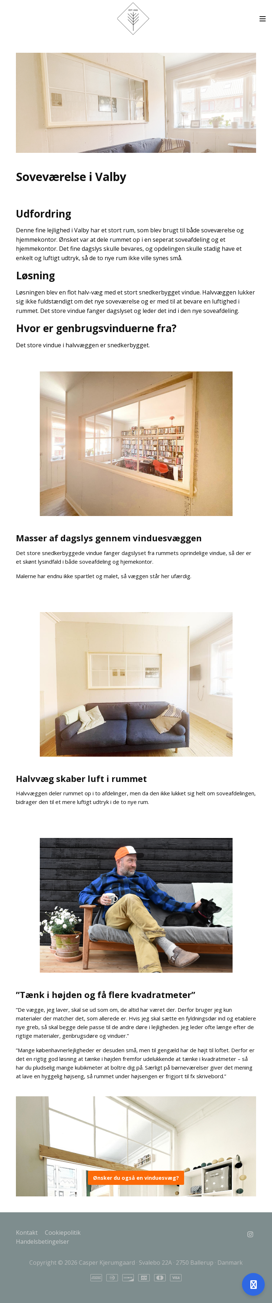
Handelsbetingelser (42, 1242)
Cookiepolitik (63, 1233)
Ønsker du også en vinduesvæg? (136, 1177)
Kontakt (27, 1233)
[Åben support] (253, 1284)
